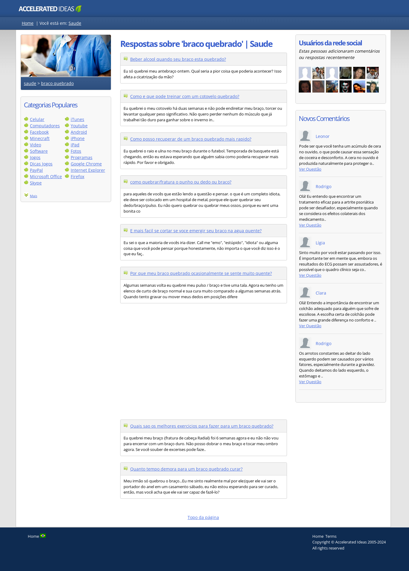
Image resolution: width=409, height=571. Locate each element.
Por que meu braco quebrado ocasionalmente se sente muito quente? (201, 273)
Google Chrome (86, 164)
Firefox (77, 176)
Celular (37, 119)
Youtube (79, 126)
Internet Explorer (88, 170)
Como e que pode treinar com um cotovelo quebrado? (184, 96)
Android (79, 132)
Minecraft (40, 138)
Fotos (76, 151)
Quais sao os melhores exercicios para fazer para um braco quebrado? (201, 426)
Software (39, 151)
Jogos (35, 157)
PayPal (36, 170)
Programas (81, 157)
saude (30, 83)
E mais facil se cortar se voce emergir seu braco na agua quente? (196, 230)
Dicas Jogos (41, 164)
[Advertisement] (66, 299)
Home (28, 23)
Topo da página (203, 517)
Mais (33, 196)
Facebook (39, 132)
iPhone (78, 138)
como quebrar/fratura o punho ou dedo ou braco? (180, 182)
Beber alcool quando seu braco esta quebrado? (178, 59)
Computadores (45, 126)
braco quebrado (57, 83)
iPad (75, 145)
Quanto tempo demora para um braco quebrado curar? (186, 469)
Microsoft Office (46, 176)
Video (35, 145)
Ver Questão (310, 169)
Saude (75, 23)
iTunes (77, 119)
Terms (331, 536)
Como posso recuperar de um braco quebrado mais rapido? (190, 139)
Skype (36, 183)
